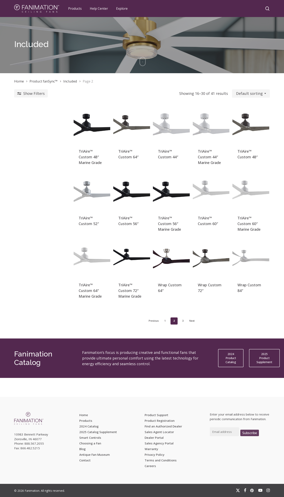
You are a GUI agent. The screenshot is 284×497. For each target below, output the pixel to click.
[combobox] (251, 93)
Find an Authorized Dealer (163, 426)
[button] (231, 377)
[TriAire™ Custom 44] (142, 130)
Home (19, 81)
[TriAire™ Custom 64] (90, 130)
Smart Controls (90, 438)
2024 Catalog (89, 426)
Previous (124, 340)
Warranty (151, 449)
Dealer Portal (154, 438)
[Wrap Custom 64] (142, 277)
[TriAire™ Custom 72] (90, 277)
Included (70, 81)
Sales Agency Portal (159, 443)
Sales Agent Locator (159, 432)
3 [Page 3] (153, 340)
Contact (85, 460)
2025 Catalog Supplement (98, 432)
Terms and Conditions (161, 460)
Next (162, 340)
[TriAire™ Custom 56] (90, 204)
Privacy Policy (154, 455)
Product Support (156, 415)
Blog (82, 449)
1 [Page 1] (135, 340)
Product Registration (160, 421)
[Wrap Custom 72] (193, 277)
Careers (150, 466)
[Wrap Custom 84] (245, 277)
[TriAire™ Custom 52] (38, 204)
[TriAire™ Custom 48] (38, 130)
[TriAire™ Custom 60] (193, 204)
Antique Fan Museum (94, 455)
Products (85, 421)
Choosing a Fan (90, 443)
